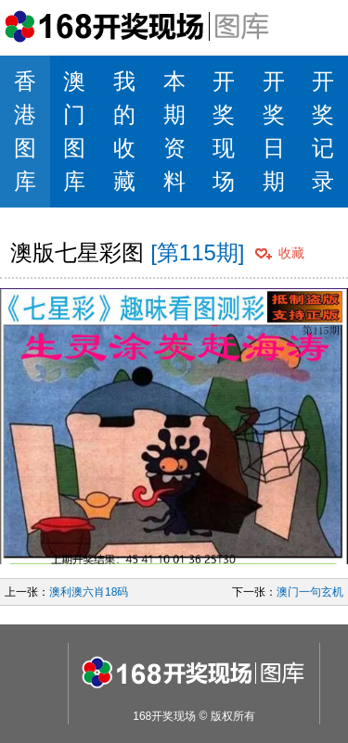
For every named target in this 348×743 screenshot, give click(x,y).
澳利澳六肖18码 (88, 592)
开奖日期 (274, 131)
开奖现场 (224, 131)
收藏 (291, 253)
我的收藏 (124, 131)
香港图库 (25, 131)
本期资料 (174, 131)
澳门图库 (74, 131)
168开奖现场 (164, 716)
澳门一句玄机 (310, 592)
